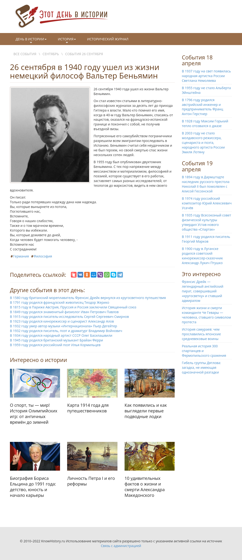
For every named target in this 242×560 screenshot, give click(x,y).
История (67, 41)
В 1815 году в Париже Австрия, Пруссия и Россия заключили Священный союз (73, 307)
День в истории (31, 41)
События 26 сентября (84, 54)
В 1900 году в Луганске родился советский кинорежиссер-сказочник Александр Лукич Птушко (202, 255)
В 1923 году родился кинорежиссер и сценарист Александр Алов (62, 321)
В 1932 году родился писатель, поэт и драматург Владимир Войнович (66, 330)
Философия (43, 256)
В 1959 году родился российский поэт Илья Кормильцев (55, 345)
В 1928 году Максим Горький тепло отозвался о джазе (205, 123)
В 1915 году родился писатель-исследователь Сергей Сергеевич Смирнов (69, 316)
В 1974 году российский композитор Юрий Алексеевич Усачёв (207, 203)
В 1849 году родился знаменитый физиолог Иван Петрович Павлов (64, 312)
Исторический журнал (108, 39)
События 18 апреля (197, 60)
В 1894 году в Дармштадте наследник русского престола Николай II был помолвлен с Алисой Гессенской (205, 184)
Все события (24, 54)
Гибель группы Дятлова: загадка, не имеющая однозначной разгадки (201, 367)
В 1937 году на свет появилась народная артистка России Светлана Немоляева (206, 76)
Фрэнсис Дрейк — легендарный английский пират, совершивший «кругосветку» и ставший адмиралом (202, 291)
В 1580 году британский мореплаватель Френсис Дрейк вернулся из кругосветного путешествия (88, 297)
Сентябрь (51, 54)
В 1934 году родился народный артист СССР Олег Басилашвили (61, 335)
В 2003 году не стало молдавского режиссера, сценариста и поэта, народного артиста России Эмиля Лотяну (203, 142)
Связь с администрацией (121, 545)
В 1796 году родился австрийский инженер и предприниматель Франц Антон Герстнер (202, 107)
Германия (21, 256)
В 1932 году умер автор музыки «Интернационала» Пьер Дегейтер (63, 326)
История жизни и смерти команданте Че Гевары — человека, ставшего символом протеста (206, 315)
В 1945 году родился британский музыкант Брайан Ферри (56, 340)
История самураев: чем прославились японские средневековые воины (201, 334)
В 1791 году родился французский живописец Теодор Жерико (59, 302)
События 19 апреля (197, 166)
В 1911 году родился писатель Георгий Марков (206, 239)
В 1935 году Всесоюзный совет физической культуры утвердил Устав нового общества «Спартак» (206, 222)
